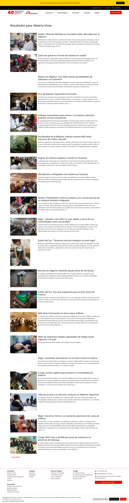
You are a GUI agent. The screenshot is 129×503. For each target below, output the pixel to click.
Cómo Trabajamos (56, 477)
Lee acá (120, 3)
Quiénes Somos (11, 473)
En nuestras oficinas (79, 473)
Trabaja (96, 13)
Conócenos (49, 13)
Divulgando (32, 475)
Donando (31, 473)
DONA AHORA (115, 12)
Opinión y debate (12, 488)
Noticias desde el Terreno (14, 486)
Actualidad (75, 13)
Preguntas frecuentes (13, 492)
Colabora (87, 13)
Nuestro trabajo (62, 13)
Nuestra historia (11, 475)
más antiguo (15, 457)
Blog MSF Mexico (12, 490)
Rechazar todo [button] (114, 499)
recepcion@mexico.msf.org (103, 473)
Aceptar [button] (123, 499)
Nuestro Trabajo (56, 471)
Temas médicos (55, 478)
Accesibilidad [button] (116, 8)
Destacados (11, 484)
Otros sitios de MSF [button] (107, 482)
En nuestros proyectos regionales (82, 475)
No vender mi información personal (13, 501)
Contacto (9, 480)
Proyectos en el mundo (57, 473)
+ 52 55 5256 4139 (101, 471)
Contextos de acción (57, 475)
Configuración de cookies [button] (100, 499)
